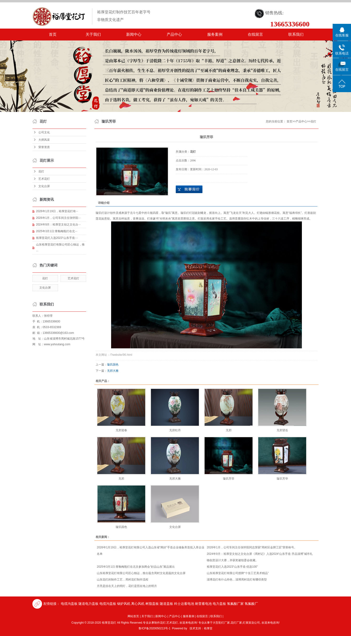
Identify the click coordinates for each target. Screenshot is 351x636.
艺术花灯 (44, 178)
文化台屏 (44, 186)
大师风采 (44, 139)
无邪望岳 (282, 430)
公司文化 (44, 132)
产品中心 (174, 34)
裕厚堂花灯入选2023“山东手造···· (57, 238)
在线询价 (189, 189)
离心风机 (138, 604)
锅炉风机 (123, 604)
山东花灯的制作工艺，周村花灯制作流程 (122, 579)
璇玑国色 (113, 364)
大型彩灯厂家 (221, 622)
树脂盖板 (152, 604)
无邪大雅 (113, 370)
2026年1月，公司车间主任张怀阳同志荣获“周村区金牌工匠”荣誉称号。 (252, 547)
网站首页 (133, 616)
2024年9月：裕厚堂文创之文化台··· (58, 224)
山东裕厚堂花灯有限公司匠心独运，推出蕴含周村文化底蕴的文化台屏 (141, 573)
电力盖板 (219, 604)
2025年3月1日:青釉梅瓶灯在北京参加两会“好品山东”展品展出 (136, 566)
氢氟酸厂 (251, 604)
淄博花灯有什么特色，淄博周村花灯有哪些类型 (237, 579)
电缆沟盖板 (69, 604)
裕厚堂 (208, 628)
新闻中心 (133, 34)
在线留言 (255, 34)
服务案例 (214, 34)
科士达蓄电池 (184, 604)
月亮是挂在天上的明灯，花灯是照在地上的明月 (127, 586)
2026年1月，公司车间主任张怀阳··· (58, 218)
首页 (53, 34)
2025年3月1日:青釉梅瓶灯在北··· (56, 231)
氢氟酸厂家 (235, 604)
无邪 (229, 430)
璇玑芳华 (282, 478)
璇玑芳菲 (228, 478)
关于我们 (93, 34)
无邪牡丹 (175, 430)
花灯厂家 (236, 622)
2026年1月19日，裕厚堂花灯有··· (57, 211)
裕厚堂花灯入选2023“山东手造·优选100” (232, 566)
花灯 (41, 171)
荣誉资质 (44, 147)
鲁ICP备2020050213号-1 (154, 628)
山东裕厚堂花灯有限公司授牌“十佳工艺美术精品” (238, 573)
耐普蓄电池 (203, 604)
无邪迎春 (121, 430)
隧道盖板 (166, 604)
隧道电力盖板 (88, 604)
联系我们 (296, 34)
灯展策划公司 (251, 622)
